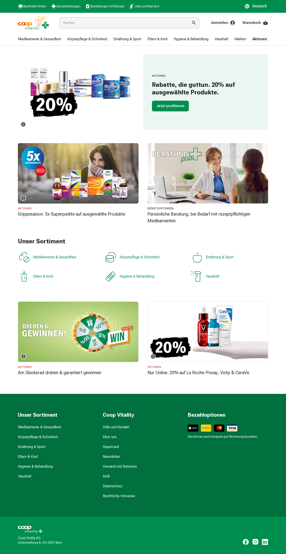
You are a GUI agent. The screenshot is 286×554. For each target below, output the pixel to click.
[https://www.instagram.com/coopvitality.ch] (255, 542)
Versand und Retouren (120, 466)
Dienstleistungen (65, 6)
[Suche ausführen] (194, 22)
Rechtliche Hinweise (119, 496)
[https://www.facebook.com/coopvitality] (246, 542)
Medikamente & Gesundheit (47, 257)
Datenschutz (112, 486)
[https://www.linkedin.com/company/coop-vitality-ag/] (265, 542)
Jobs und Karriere (144, 6)
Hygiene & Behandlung (129, 276)
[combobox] (123, 22)
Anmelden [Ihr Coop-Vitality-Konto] (223, 22)
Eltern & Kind (36, 276)
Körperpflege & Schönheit (132, 257)
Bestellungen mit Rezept (104, 6)
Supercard (111, 447)
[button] (256, 6)
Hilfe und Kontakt (116, 427)
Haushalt (205, 276)
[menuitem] (39, 39)
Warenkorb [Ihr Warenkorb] (255, 22)
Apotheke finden (32, 6)
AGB (106, 476)
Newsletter (111, 456)
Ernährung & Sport (212, 257)
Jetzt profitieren (170, 106)
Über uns (110, 437)
